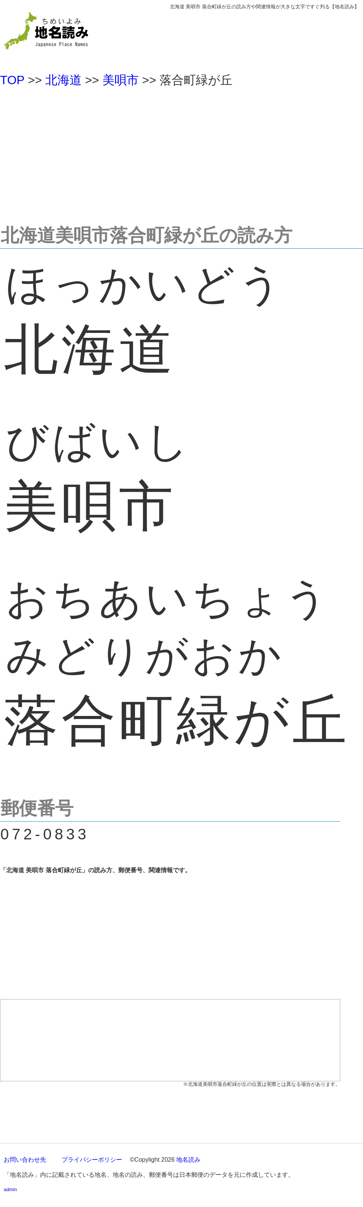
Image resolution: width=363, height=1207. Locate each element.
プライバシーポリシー (92, 1159)
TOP (12, 80)
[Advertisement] (181, 152)
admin (10, 1189)
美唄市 (120, 80)
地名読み (188, 1159)
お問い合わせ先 (25, 1159)
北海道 (63, 80)
